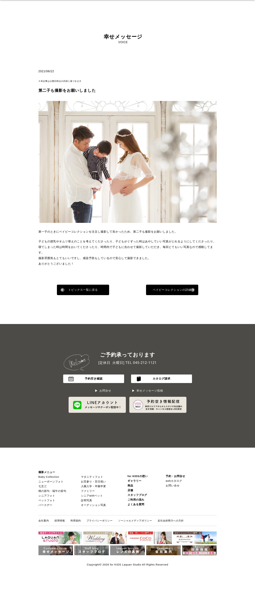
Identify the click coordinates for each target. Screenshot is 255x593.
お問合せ (105, 390)
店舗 (130, 490)
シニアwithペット (92, 495)
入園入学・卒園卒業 (93, 486)
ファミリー (88, 490)
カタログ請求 (161, 378)
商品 (130, 485)
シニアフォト (46, 495)
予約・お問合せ (175, 476)
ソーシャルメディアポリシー (135, 520)
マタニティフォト (92, 476)
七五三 (42, 486)
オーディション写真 (93, 505)
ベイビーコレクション (74, 231)
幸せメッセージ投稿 (149, 390)
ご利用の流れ (136, 499)
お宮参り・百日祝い (93, 481)
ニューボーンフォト (51, 481)
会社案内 (43, 520)
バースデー (45, 505)
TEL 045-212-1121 (141, 363)
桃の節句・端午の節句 (52, 490)
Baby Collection (48, 476)
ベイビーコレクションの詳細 (172, 289)
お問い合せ (173, 485)
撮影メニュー (46, 472)
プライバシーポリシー (100, 520)
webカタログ (174, 480)
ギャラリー (135, 480)
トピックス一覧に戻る (83, 289)
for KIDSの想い (138, 476)
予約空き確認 (94, 378)
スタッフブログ (137, 494)
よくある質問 (136, 504)
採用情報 (59, 520)
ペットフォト (46, 500)
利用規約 (75, 520)
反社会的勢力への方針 (171, 520)
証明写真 (86, 500)
